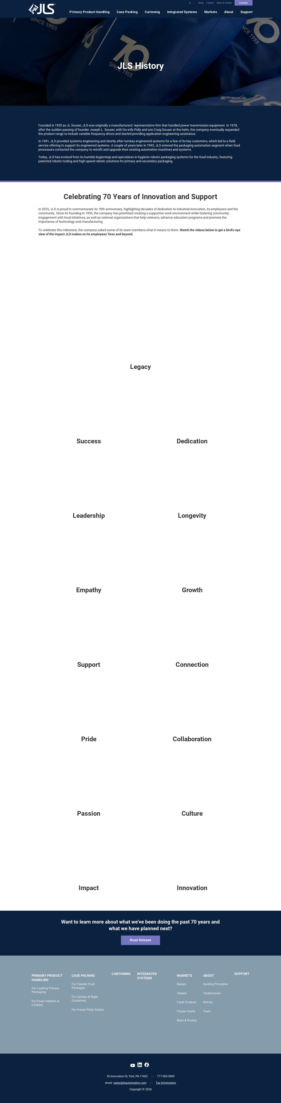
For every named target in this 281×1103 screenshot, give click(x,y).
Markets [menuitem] (184, 975)
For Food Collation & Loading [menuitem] (45, 1003)
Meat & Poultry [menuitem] (187, 1020)
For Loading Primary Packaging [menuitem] (45, 990)
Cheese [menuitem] (182, 993)
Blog (201, 2)
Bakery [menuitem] (181, 984)
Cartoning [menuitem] (121, 974)
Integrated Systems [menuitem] (147, 976)
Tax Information (166, 1083)
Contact (243, 2)
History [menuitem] (208, 1002)
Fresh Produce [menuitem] (186, 1002)
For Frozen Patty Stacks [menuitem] (88, 1009)
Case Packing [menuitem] (83, 975)
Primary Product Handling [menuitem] (47, 977)
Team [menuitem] (207, 1011)
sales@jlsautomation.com (129, 1083)
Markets (210, 12)
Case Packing (127, 12)
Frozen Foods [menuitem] (186, 1011)
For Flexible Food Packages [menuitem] (83, 986)
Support (246, 12)
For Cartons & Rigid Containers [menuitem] (85, 998)
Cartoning (152, 12)
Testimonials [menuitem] (212, 993)
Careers (210, 2)
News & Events (224, 2)
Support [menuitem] (241, 974)
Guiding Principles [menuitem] (215, 984)
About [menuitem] (208, 975)
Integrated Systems (182, 12)
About (228, 12)
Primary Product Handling (89, 12)
